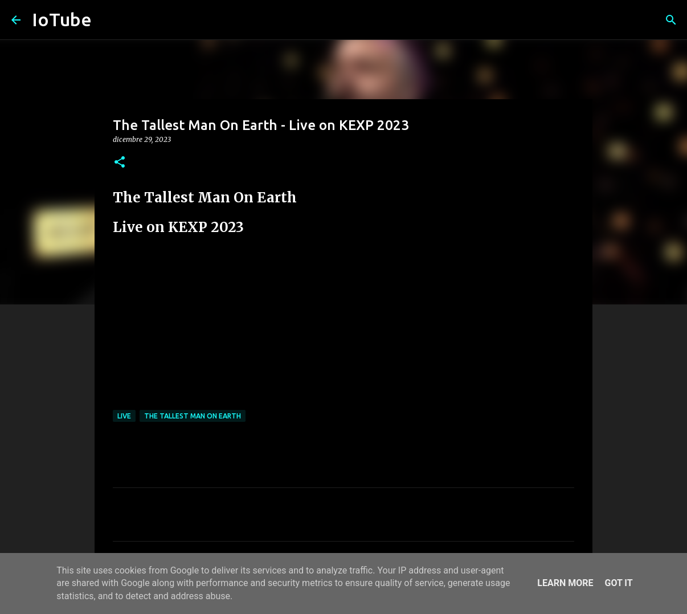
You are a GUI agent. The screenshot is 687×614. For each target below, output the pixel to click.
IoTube (62, 19)
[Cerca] (671, 20)
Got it (618, 583)
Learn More (565, 583)
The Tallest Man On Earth (192, 416)
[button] (119, 162)
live (124, 416)
